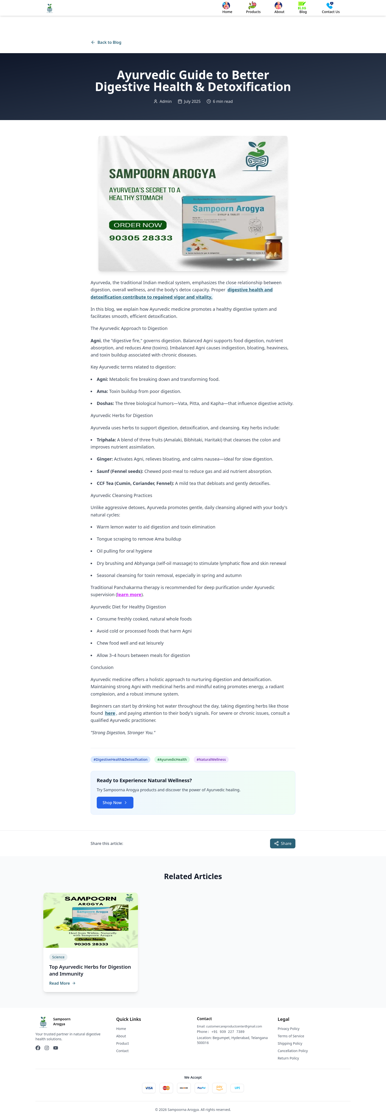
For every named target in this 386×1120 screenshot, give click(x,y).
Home (121, 1028)
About (121, 1036)
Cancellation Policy (293, 1050)
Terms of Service (291, 1036)
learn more (129, 594)
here (110, 713)
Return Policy (288, 1058)
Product (122, 1043)
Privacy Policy (288, 1028)
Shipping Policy (290, 1043)
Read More (62, 983)
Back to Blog (106, 42)
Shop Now (115, 802)
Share (282, 843)
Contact (122, 1050)
